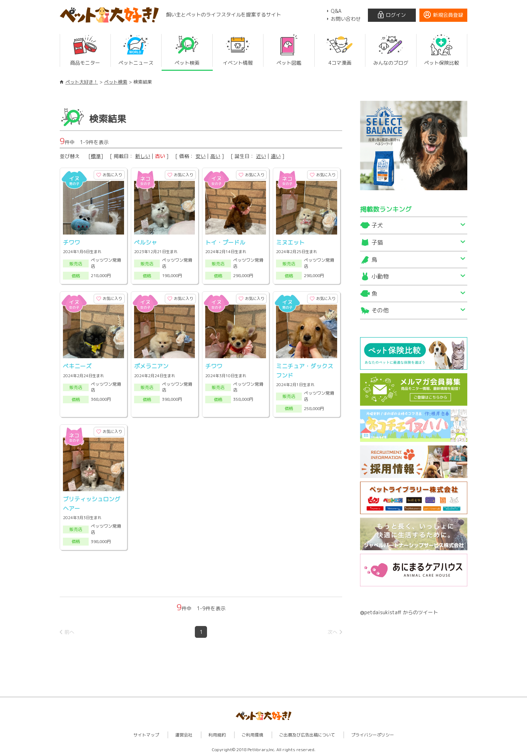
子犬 (377, 225)
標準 (96, 156)
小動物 (380, 276)
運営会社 (183, 733)
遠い (276, 156)
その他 (380, 310)
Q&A (336, 11)
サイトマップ (146, 733)
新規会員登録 (448, 14)
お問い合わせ (346, 18)
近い (261, 156)
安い (201, 156)
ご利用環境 (252, 733)
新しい (142, 156)
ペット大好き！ (81, 82)
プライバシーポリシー (372, 733)
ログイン (396, 14)
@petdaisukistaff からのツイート (399, 612)
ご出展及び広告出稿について (307, 733)
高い (215, 156)
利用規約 (217, 733)
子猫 (377, 242)
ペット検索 (115, 82)
